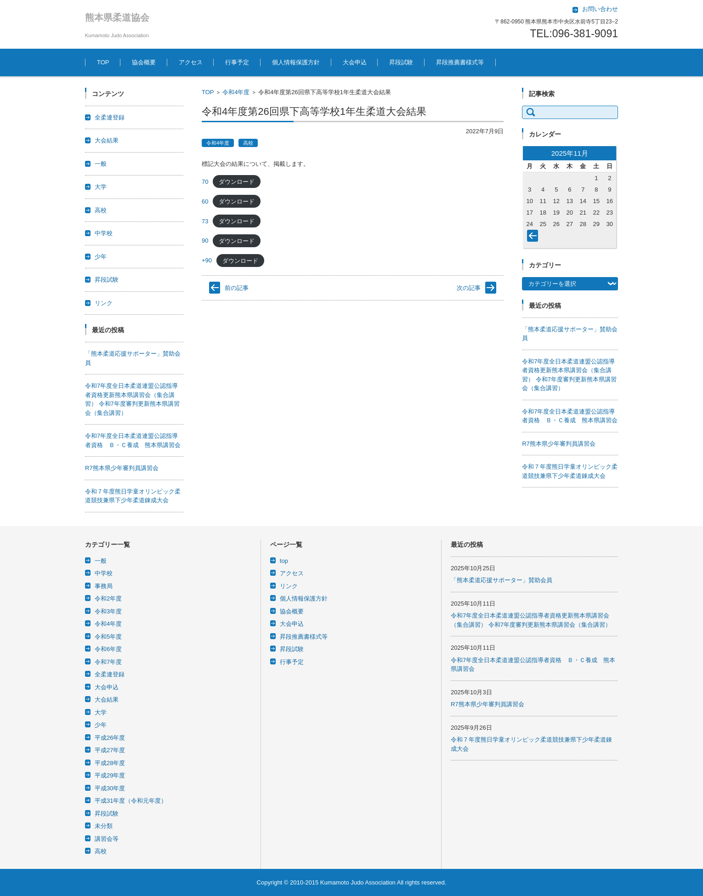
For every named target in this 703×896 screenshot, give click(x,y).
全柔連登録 (110, 117)
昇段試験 (401, 62)
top (284, 560)
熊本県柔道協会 (117, 17)
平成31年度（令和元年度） (131, 800)
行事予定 (237, 62)
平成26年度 (110, 737)
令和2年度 (108, 598)
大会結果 (107, 140)
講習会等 (107, 838)
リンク (104, 303)
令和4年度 (235, 92)
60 (205, 201)
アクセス (191, 62)
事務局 (104, 586)
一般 (101, 163)
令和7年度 (108, 661)
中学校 (104, 233)
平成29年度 (110, 775)
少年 (101, 256)
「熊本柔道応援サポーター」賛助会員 (501, 580)
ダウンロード (237, 181)
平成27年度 (110, 750)
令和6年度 (108, 649)
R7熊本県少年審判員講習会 (122, 468)
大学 (101, 186)
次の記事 (469, 287)
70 (205, 181)
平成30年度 (110, 788)
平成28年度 (110, 763)
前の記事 (237, 287)
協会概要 (144, 62)
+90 (207, 260)
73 (205, 221)
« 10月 (534, 237)
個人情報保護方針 (296, 62)
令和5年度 (108, 636)
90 (205, 240)
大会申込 (355, 62)
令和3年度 (108, 611)
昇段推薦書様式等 (460, 62)
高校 (248, 143)
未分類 (104, 825)
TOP (103, 62)
